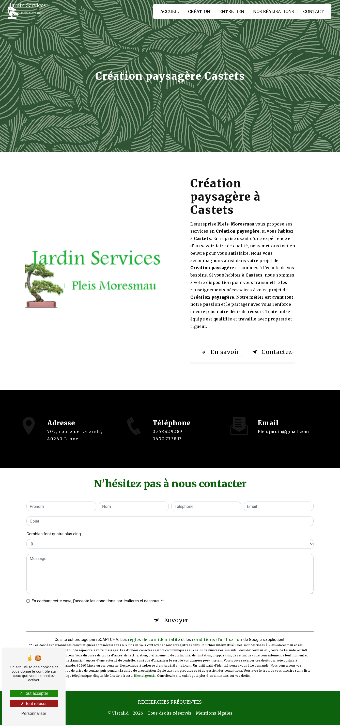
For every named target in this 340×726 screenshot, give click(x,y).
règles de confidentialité (154, 640)
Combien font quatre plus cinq (53, 534)
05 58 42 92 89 (167, 436)
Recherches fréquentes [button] (170, 703)
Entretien (231, 11)
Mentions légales (214, 714)
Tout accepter (33, 693)
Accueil (169, 11)
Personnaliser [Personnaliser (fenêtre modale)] (33, 713)
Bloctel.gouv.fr (144, 677)
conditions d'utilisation (217, 640)
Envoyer (176, 621)
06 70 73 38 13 (167, 443)
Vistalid (120, 714)
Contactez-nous (273, 352)
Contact (313, 11)
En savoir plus (220, 352)
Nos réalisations (273, 11)
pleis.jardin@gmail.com (283, 427)
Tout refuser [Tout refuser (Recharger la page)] (34, 703)
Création (199, 11)
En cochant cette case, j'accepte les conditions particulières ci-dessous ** (98, 601)
